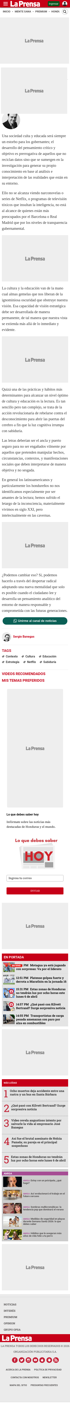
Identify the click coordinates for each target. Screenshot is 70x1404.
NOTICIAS (10, 1304)
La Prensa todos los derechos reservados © (35, 1346)
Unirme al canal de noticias (37, 620)
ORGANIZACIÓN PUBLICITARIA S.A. (35, 1351)
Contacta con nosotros (25, 1377)
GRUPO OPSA (12, 1329)
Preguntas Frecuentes (44, 1385)
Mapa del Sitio (18, 1385)
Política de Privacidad (48, 1369)
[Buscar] (65, 11)
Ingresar (53, 3)
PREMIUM (10, 1317)
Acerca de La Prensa (18, 1369)
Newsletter (50, 1377)
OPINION (9, 1323)
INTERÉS (9, 1310)
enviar (35, 891)
